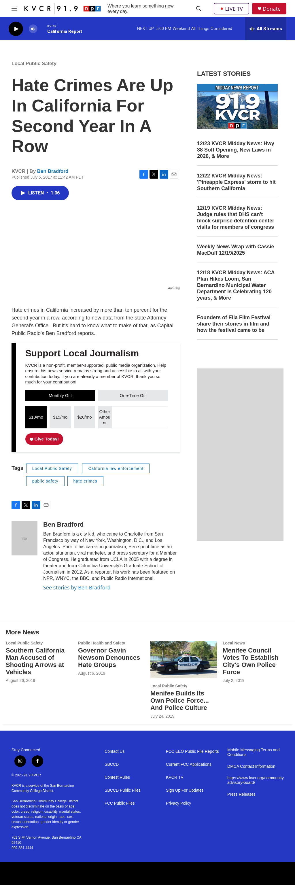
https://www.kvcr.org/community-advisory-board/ (255, 780)
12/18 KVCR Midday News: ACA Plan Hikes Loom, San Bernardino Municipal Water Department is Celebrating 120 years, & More (236, 285)
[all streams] (265, 28)
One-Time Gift (133, 395)
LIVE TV (231, 8)
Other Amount (104, 417)
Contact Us (114, 751)
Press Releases (241, 794)
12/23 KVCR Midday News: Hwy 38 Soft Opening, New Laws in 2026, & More (235, 150)
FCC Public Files (120, 803)
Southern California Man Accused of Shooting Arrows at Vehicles (35, 661)
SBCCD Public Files (122, 790)
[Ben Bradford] (24, 538)
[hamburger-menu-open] (14, 8)
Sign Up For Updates (185, 790)
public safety (45, 481)
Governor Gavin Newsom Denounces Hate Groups (109, 657)
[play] (15, 29)
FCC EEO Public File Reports (192, 751)
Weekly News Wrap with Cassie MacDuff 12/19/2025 (235, 250)
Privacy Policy (178, 803)
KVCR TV (174, 777)
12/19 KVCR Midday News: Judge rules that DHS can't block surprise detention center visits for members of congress (235, 217)
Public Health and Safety (101, 643)
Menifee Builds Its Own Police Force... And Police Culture (179, 700)
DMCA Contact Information (251, 766)
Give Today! (44, 438)
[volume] (33, 28)
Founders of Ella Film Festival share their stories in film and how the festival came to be (234, 324)
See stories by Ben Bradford (77, 587)
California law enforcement (115, 468)
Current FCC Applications (188, 764)
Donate (272, 9)
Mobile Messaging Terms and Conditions (253, 752)
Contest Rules (117, 777)
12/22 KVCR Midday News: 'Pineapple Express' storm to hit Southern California (236, 182)
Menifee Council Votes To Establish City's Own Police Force (251, 661)
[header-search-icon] (198, 8)
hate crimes (85, 481)
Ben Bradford (53, 171)
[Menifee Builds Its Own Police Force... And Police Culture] (183, 659)
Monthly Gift (60, 395)
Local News (234, 643)
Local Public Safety (34, 63)
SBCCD (112, 764)
